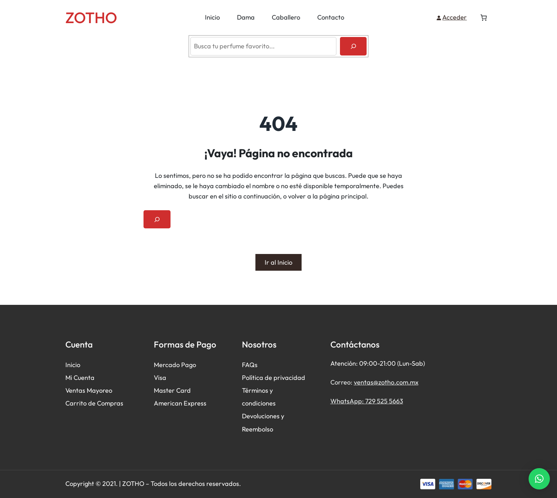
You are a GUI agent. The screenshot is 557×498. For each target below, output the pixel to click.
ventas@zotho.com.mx (386, 382)
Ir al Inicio (278, 262)
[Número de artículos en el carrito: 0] (484, 18)
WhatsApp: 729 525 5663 (366, 401)
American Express (180, 403)
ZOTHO (91, 17)
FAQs (250, 365)
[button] (539, 478)
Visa (160, 378)
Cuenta (84, 378)
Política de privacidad (273, 378)
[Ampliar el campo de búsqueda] (157, 219)
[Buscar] (353, 46)
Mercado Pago (175, 365)
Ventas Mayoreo (88, 391)
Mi (69, 378)
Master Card (172, 391)
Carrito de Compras (94, 403)
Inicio (72, 365)
